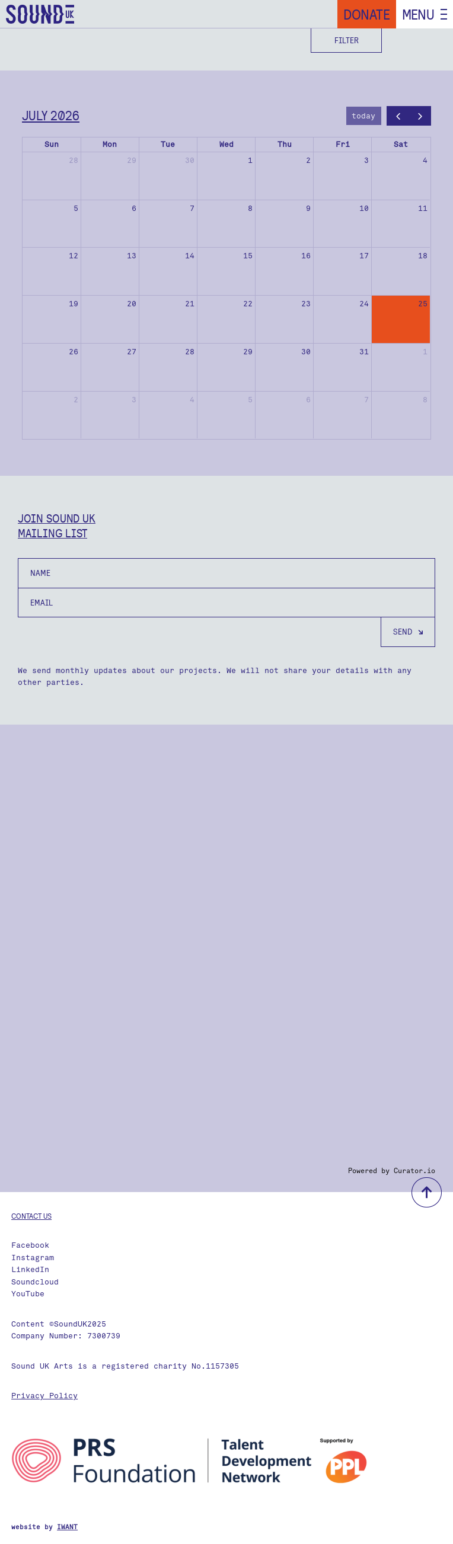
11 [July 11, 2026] (423, 208)
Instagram (32, 1258)
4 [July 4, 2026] (425, 160)
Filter (346, 40)
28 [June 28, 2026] (73, 160)
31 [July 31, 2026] (364, 352)
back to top (426, 1192)
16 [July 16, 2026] (306, 256)
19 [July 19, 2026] (73, 304)
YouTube (27, 1294)
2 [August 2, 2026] (76, 400)
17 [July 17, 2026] (364, 256)
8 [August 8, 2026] (425, 400)
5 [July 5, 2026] (76, 208)
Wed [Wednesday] (226, 144)
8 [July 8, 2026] (250, 208)
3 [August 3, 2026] (134, 400)
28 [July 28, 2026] (189, 352)
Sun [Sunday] (51, 144)
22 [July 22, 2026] (248, 304)
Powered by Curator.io (391, 1171)
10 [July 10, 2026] (364, 208)
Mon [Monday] (110, 144)
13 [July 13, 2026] (131, 256)
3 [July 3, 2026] (366, 160)
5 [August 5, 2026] (250, 400)
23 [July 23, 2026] (306, 304)
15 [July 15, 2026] (248, 256)
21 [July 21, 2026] (189, 304)
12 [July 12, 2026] (73, 256)
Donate (366, 14)
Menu (418, 14)
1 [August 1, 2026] (425, 352)
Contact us (31, 1216)
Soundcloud (35, 1282)
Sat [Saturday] (401, 144)
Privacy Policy (44, 1396)
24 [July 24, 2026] (364, 304)
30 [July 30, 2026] (306, 352)
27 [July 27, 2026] (131, 352)
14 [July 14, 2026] (189, 256)
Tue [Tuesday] (168, 144)
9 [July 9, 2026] (308, 208)
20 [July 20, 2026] (131, 304)
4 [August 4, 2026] (192, 400)
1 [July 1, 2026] (250, 160)
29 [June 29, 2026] (131, 160)
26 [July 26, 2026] (73, 352)
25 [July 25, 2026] (423, 304)
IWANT (67, 1527)
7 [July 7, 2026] (192, 208)
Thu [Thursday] (284, 144)
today (363, 116)
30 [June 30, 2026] (189, 160)
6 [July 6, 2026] (134, 208)
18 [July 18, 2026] (423, 256)
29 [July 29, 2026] (248, 352)
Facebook (30, 1245)
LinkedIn (30, 1269)
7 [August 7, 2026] (366, 400)
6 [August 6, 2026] (308, 400)
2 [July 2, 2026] (308, 160)
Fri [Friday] (343, 144)
